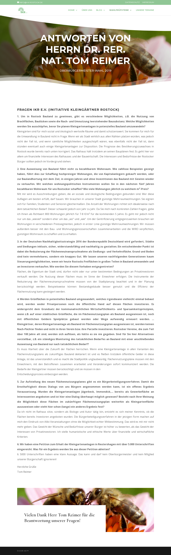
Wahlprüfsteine (119, 10)
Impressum (148, 2)
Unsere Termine (145, 10)
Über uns (87, 10)
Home (71, 10)
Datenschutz (132, 2)
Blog (99, 10)
